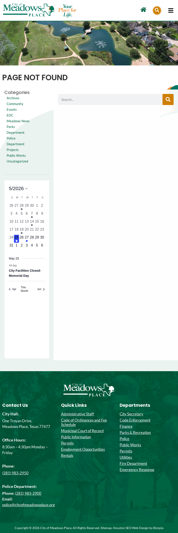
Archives (13, 98)
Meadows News (18, 121)
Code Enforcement (135, 420)
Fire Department (133, 463)
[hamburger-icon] (171, 10)
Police (124, 439)
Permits (67, 443)
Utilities (126, 457)
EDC (10, 115)
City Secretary (131, 414)
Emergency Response (137, 470)
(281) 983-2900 (28, 493)
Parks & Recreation (135, 432)
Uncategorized (17, 161)
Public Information (76, 437)
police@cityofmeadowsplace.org (28, 504)
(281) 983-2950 (15, 473)
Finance (126, 426)
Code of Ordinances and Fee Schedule (84, 422)
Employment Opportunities (83, 449)
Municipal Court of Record (82, 431)
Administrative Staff (77, 414)
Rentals (67, 455)
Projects (13, 150)
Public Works (16, 155)
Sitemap (106, 528)
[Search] (168, 99)
